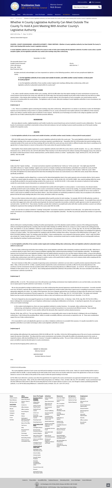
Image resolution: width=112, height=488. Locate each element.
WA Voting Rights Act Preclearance (62, 441)
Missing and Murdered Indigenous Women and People (49, 441)
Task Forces (24, 425)
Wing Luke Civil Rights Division (48, 404)
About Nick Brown (25, 399)
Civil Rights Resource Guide (62, 425)
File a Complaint (60, 403)
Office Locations (25, 409)
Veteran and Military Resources (38, 440)
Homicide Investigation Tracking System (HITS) (37, 463)
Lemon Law (36, 412)
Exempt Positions (84, 408)
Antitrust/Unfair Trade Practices (37, 406)
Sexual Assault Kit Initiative (49, 413)
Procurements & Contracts (25, 430)
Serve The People (40, 14)
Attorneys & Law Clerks (84, 402)
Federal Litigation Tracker (49, 398)
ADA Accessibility (82, 2)
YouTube (12, 419)
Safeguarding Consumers (36, 403)
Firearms (35, 469)
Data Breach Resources (60, 432)
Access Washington (75, 480)
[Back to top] (108, 485)
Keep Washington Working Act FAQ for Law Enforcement (61, 437)
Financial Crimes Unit (38, 467)
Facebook (12, 411)
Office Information (28, 14)
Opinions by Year (72, 398)
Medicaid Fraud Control (37, 410)
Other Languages (95, 2)
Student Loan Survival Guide (60, 422)
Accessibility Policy (42, 480)
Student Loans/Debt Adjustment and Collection (49, 425)
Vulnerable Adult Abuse (49, 432)
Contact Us (24, 405)
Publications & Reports (60, 418)
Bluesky (11, 408)
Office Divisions (25, 407)
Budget (23, 413)
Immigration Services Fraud (50, 429)
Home (13, 14)
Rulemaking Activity (26, 437)
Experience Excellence (83, 398)
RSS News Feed (13, 402)
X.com (11, 417)
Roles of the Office (25, 423)
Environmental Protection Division (37, 430)
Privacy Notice (24, 435)
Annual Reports (25, 411)
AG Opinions (66, 14)
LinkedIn (12, 415)
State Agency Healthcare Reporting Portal (62, 445)
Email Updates (13, 406)
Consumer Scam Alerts (60, 400)
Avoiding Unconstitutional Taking (61, 414)
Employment (75, 14)
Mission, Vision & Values (25, 402)
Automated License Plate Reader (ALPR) (38, 472)
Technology (24, 433)
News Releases (13, 400)
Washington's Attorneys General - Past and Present (26, 420)
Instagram (12, 413)
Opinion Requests (72, 402)
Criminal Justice (37, 455)
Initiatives (50, 14)
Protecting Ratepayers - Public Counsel (37, 416)
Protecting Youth (37, 420)
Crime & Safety (36, 453)
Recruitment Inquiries (83, 423)
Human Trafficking (49, 410)
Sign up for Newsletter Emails (61, 410)
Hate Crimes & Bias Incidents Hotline (37, 436)
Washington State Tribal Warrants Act (37, 450)
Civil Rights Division (37, 427)
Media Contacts (13, 398)
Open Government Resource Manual (61, 429)
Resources (58, 14)
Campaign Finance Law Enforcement (37, 443)
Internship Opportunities (83, 415)
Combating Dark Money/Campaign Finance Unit (49, 418)
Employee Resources (53, 480)
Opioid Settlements (49, 421)
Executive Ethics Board (60, 406)
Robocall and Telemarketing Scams (50, 436)
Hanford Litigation (37, 433)
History (23, 416)
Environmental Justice (48, 408)
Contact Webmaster (87, 480)
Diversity (82, 417)
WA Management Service (84, 411)
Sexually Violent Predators (37, 458)
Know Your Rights (61, 398)
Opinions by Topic (72, 400)
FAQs (22, 427)
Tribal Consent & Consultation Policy (25, 440)
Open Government (49, 401)
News (18, 14)
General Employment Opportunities (85, 405)
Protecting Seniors (37, 422)
